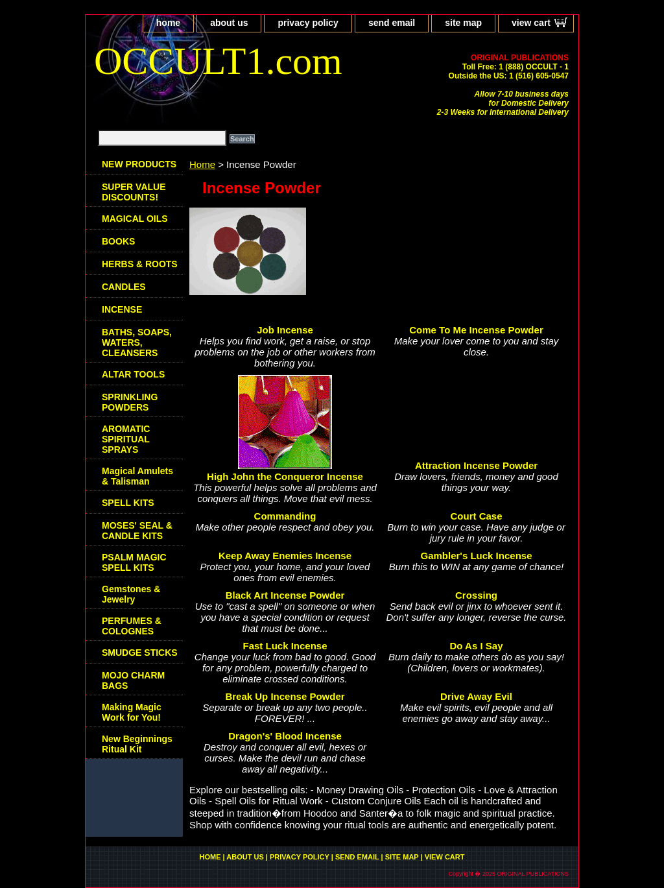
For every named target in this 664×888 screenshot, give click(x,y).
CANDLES (124, 287)
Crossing (476, 595)
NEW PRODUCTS (139, 164)
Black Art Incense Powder (285, 595)
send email (391, 23)
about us (229, 23)
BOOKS (118, 241)
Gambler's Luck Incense (476, 555)
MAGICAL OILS (135, 218)
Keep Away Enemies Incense (285, 555)
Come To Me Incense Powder (476, 329)
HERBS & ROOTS (140, 264)
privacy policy (308, 23)
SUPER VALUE (134, 192)
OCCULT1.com (218, 61)
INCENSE (122, 309)
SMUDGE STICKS (140, 652)
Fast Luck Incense (285, 645)
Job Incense (285, 329)
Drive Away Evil (476, 696)
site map (463, 23)
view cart (531, 23)
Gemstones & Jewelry (131, 594)
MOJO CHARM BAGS (133, 680)
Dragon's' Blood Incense (285, 735)
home (168, 23)
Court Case (476, 516)
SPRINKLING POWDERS (130, 402)
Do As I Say (476, 645)
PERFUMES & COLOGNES (131, 626)
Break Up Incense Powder (284, 696)
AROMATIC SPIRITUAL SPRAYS (126, 439)
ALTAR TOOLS (133, 374)
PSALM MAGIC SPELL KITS (134, 562)
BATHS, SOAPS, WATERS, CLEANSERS (137, 342)
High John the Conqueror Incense (285, 476)
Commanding (285, 516)
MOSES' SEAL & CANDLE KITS (137, 530)
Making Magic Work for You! (131, 712)
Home (202, 164)
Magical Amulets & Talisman (137, 476)
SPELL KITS (128, 503)
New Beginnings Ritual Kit (137, 744)
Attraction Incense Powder (476, 465)
